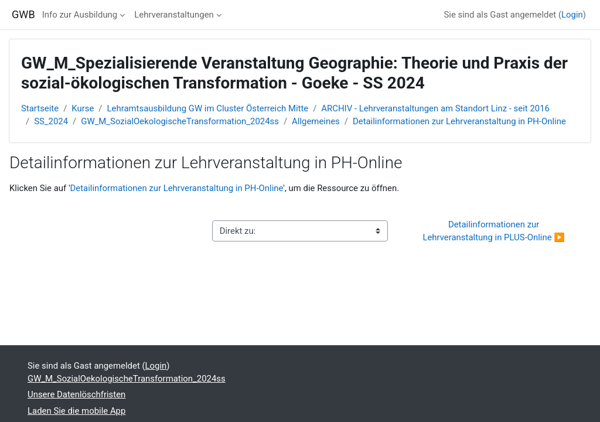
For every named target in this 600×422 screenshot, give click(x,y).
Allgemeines (316, 121)
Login (572, 14)
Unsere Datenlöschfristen (76, 394)
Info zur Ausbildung (79, 14)
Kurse (82, 108)
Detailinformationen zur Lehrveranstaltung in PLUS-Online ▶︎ (493, 231)
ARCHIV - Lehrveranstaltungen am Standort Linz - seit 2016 (435, 108)
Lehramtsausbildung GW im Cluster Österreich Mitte (208, 108)
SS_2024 (51, 121)
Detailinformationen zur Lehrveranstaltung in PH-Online (459, 121)
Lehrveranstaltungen (174, 14)
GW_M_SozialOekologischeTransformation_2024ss (180, 121)
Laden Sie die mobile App (76, 411)
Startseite (40, 108)
